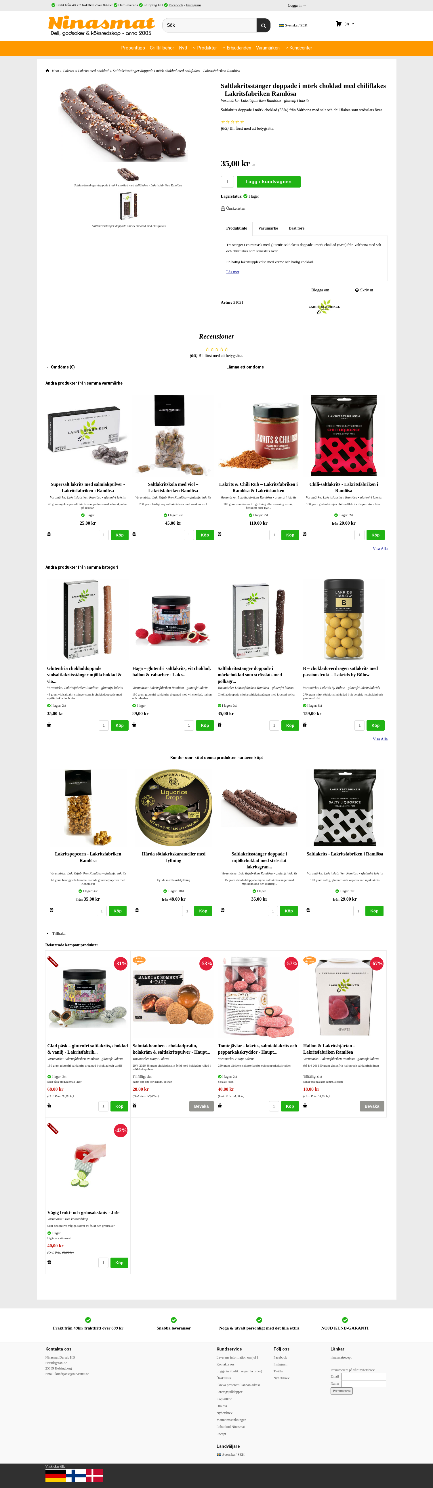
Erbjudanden (239, 48)
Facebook (176, 5)
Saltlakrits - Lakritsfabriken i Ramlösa (345, 853)
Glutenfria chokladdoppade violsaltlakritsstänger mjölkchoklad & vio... (84, 675)
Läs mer (232, 272)
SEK (293, 25)
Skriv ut (364, 290)
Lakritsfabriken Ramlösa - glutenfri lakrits (275, 100)
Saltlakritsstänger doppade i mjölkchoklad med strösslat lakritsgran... (259, 860)
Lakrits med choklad (93, 70)
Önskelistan (233, 208)
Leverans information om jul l (237, 1357)
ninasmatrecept (341, 1357)
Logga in (295, 5)
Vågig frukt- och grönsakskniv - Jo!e (83, 1212)
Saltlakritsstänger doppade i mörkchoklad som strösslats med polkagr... (250, 675)
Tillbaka (55, 933)
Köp (120, 535)
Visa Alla (380, 549)
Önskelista (224, 1378)
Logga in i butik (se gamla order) (239, 1371)
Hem (55, 70)
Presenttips (133, 48)
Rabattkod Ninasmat (231, 1427)
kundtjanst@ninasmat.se (72, 1374)
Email (335, 1376)
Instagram (193, 5)
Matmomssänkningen (231, 1420)
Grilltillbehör (162, 48)
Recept (221, 1434)
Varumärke (268, 228)
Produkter (207, 48)
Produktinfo (236, 228)
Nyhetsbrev (224, 1413)
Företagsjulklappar (230, 1392)
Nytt (183, 48)
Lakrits (68, 70)
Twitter (278, 1371)
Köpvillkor (224, 1399)
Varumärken (268, 48)
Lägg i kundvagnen (269, 181)
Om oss (222, 1406)
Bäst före (296, 228)
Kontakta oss (225, 1364)
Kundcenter (300, 48)
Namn (335, 1384)
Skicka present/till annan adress (238, 1385)
